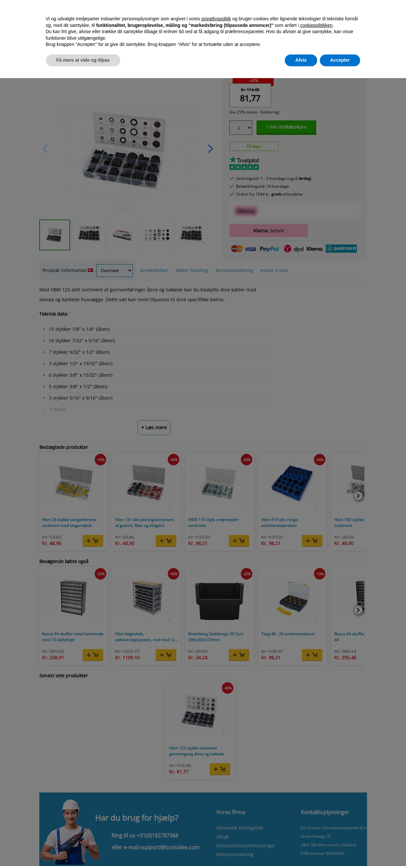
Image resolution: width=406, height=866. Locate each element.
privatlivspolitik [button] (216, 18)
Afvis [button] (300, 60)
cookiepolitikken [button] (316, 25)
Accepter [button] (340, 60)
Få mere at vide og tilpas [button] (83, 60)
